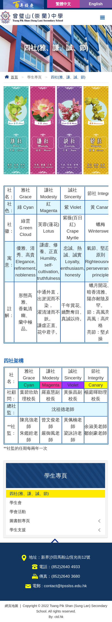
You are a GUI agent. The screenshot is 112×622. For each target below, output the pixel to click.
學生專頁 (34, 77)
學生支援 (18, 530)
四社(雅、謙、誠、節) (29, 493)
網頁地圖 (11, 606)
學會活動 (18, 512)
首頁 (14, 77)
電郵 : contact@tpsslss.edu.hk (59, 586)
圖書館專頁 (20, 521)
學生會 (16, 502)
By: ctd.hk (56, 617)
